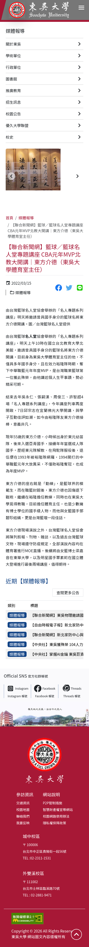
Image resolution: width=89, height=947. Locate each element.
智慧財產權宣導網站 (58, 809)
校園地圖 (23, 809)
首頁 (9, 218)
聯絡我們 (23, 816)
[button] (11, 176)
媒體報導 (15, 31)
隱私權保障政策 (54, 822)
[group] (44, 176)
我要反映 (23, 822)
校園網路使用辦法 (56, 816)
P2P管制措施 (52, 803)
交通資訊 (23, 803)
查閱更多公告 (67, 592)
